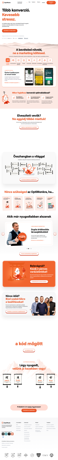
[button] (26, 248)
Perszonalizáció (50, 61)
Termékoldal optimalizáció (44, 61)
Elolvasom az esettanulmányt (37, 241)
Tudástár (33, 2)
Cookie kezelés (4, 447)
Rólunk (38, 2)
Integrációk (18, 428)
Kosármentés (29, 61)
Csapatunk (37, 424)
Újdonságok (18, 430)
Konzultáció (18, 426)
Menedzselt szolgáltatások (38, 431)
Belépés (43, 2)
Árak (29, 2)
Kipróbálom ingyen (51, 2)
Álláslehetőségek (38, 428)
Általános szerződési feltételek (7, 443)
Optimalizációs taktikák (51, 428)
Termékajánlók (39, 61)
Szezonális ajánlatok (18, 61)
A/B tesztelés (34, 61)
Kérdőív (24, 61)
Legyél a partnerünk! (39, 426)
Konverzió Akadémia (50, 426)
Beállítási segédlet (50, 424)
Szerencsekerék (13, 61)
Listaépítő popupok (8, 61)
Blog (47, 430)
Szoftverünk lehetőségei (20, 3)
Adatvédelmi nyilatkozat (6, 445)
